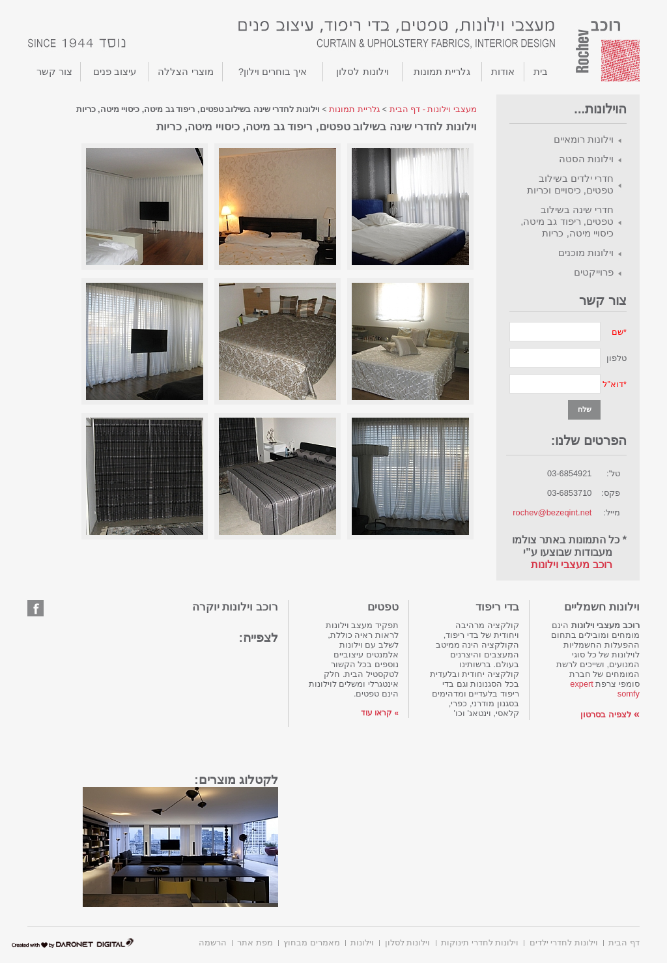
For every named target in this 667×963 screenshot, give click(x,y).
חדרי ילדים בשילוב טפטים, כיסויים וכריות (570, 184)
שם (617, 332)
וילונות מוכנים (586, 252)
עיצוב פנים (114, 71)
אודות (503, 71)
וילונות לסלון (362, 71)
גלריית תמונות (442, 71)
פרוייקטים (594, 272)
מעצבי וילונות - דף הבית (433, 109)
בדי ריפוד (497, 607)
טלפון (616, 358)
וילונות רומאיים (584, 139)
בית (540, 71)
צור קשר (54, 71)
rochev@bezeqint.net (552, 512)
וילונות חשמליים (602, 607)
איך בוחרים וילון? (272, 71)
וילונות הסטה (586, 158)
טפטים (383, 607)
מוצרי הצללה (185, 71)
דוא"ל (613, 384)
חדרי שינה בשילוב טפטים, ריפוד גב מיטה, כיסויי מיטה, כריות (567, 221)
